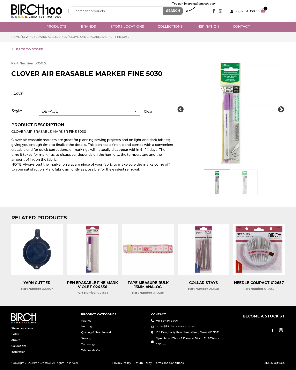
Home (15, 36)
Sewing (28, 36)
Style (17, 110)
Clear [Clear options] (148, 111)
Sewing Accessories (51, 36)
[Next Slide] (281, 109)
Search (173, 11)
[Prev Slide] (180, 109)
